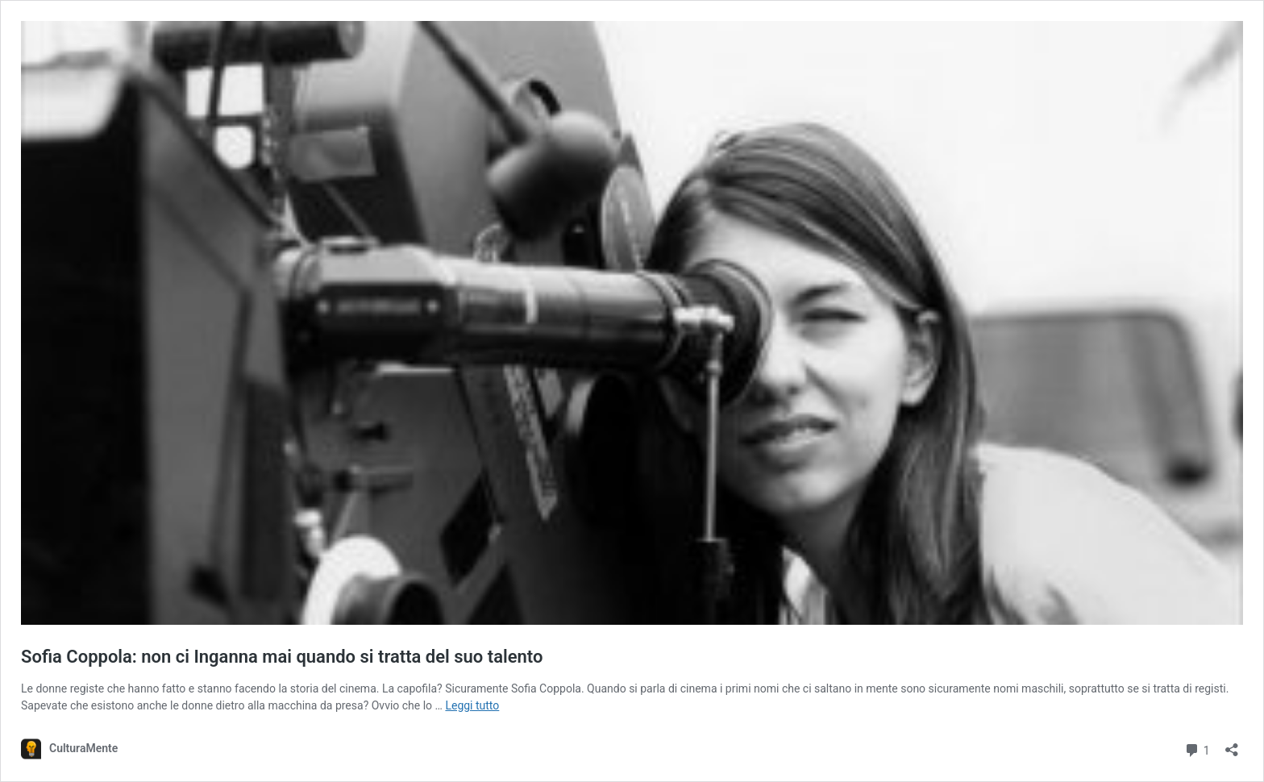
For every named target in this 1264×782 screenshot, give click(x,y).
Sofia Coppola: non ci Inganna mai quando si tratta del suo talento (282, 657)
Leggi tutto (472, 705)
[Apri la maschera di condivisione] (1231, 744)
